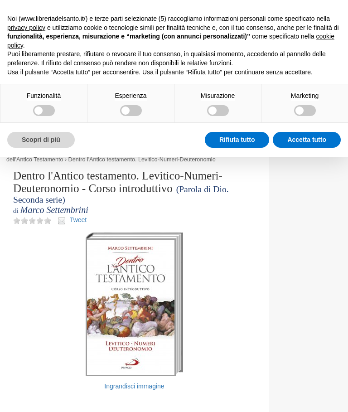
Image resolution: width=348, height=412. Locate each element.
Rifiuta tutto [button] (237, 139)
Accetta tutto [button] (306, 139)
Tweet (78, 219)
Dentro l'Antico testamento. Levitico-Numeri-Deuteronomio (142, 159)
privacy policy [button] (26, 27)
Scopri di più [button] (41, 139)
